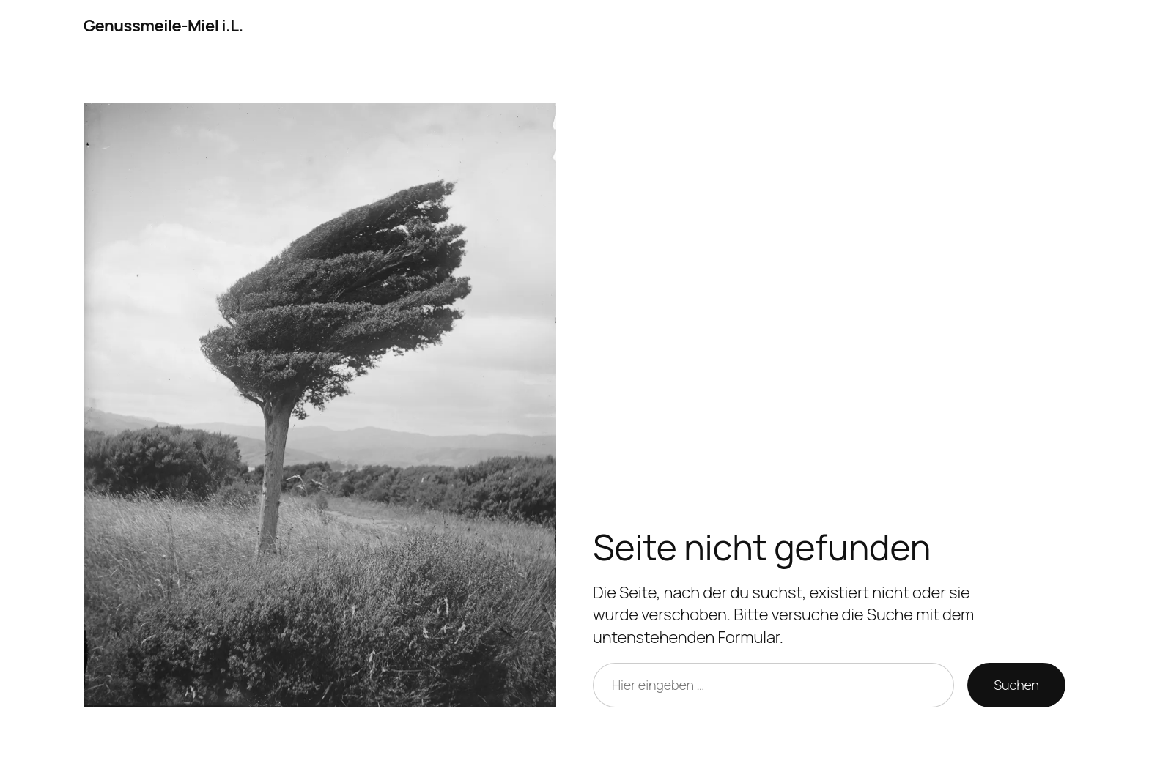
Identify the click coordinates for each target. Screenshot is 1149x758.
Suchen (1016, 685)
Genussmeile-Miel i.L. (163, 26)
